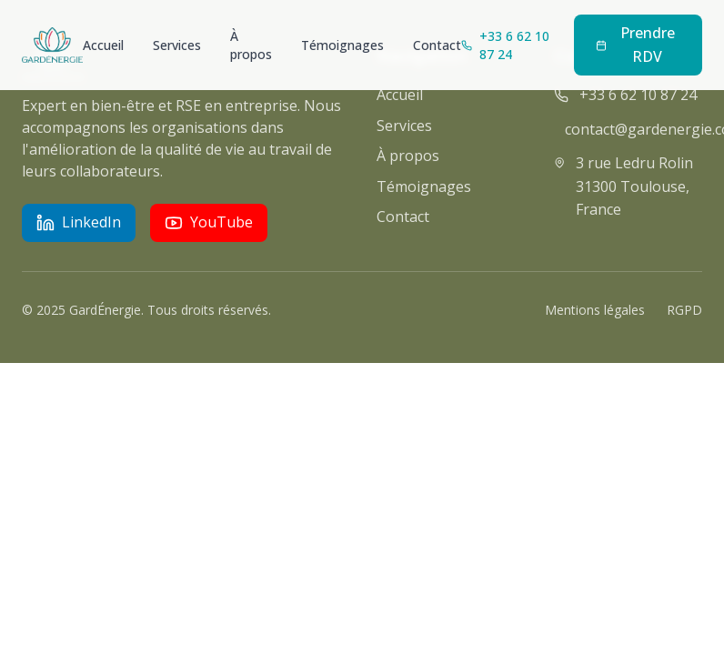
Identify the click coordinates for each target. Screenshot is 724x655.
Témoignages (342, 45)
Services (177, 45)
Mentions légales (595, 309)
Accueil (103, 45)
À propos (251, 45)
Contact (437, 45)
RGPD (684, 309)
